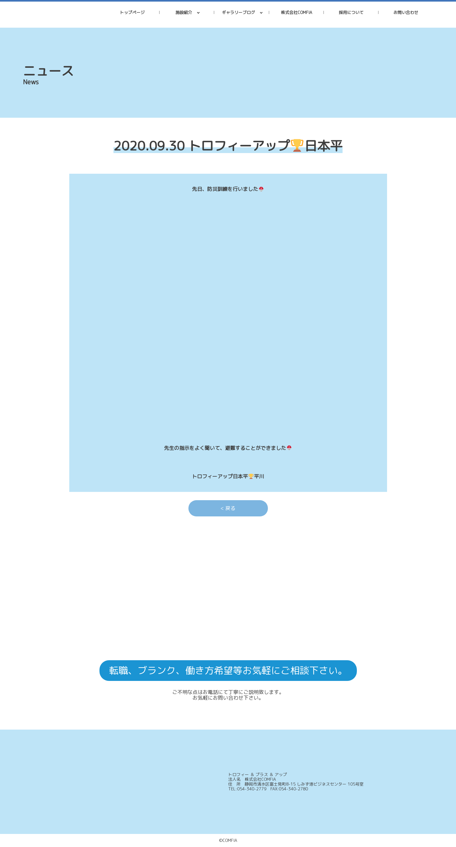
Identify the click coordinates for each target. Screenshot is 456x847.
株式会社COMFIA (296, 12)
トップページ (132, 12)
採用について (351, 12)
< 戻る (228, 508)
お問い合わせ (405, 12)
